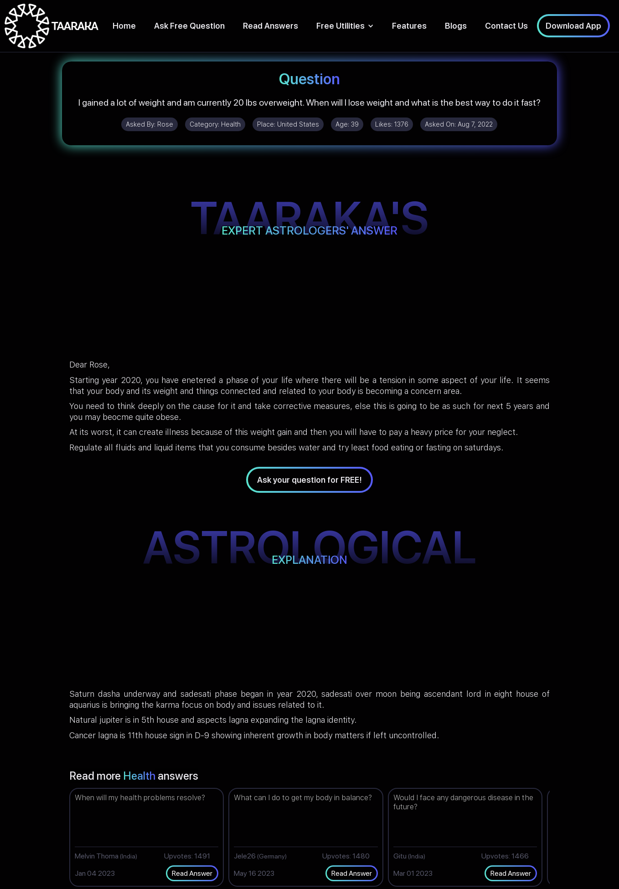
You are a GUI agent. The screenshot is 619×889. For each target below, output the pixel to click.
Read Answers (270, 26)
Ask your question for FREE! (309, 480)
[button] (345, 26)
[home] (51, 26)
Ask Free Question (189, 26)
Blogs (456, 26)
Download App (573, 26)
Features (409, 26)
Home (124, 26)
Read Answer (192, 873)
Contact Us (506, 26)
